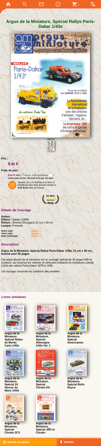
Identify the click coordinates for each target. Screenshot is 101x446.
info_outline (58, 4)
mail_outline (41, 4)
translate (93, 4)
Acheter (66, 442)
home (8, 4)
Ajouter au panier (16, 442)
